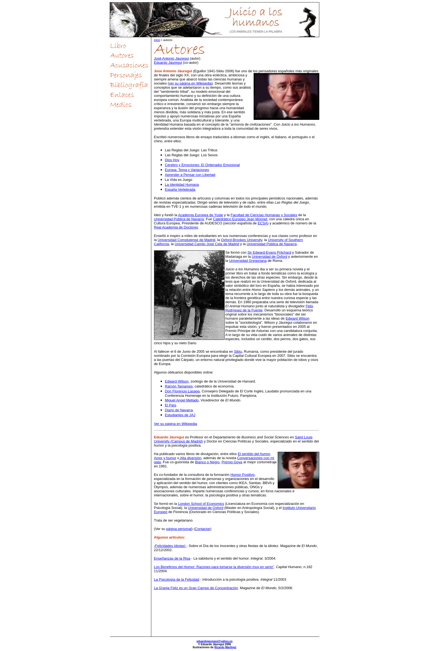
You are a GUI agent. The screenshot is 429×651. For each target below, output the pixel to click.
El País (170, 405)
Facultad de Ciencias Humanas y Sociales (264, 215)
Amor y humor (165, 458)
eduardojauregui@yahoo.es (214, 641)
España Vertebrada (180, 189)
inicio (157, 40)
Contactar (202, 529)
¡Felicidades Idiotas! (170, 546)
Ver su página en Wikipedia (175, 424)
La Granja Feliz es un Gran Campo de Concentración (196, 588)
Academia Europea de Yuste (200, 215)
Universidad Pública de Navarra (179, 219)
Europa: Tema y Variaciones (187, 170)
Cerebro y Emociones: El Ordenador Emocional (202, 165)
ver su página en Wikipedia (190, 83)
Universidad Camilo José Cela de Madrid (207, 244)
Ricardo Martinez (225, 647)
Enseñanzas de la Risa (172, 558)
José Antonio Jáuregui (171, 58)
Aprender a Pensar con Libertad (190, 175)
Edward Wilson (297, 318)
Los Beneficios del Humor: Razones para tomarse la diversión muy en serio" (214, 567)
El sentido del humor (254, 454)
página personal (179, 529)
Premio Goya (232, 462)
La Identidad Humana (182, 185)
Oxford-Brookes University (241, 240)
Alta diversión (190, 458)
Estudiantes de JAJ (180, 415)
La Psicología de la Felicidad (176, 579)
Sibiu (238, 351)
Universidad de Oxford (269, 256)
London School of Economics (201, 504)
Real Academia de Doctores (176, 227)
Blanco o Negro (207, 462)
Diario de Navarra (179, 410)
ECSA (262, 223)
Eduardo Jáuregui (168, 62)
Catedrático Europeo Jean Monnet (240, 219)
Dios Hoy (172, 160)
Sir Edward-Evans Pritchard (269, 252)
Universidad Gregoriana (247, 261)
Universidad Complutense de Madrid (186, 240)
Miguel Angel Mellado (182, 400)
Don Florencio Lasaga (182, 391)
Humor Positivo (242, 475)
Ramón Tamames (179, 386)
